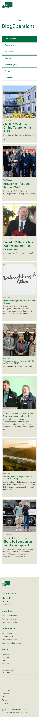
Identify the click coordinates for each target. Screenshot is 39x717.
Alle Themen (10, 39)
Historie (5, 601)
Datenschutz (7, 694)
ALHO (4, 20)
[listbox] (19, 671)
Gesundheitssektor (9, 640)
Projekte (8, 77)
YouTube (5, 664)
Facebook (6, 654)
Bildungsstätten (8, 636)
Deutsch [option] (6, 673)
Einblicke (12, 20)
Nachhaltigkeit (11, 65)
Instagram (6, 657)
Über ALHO (6, 598)
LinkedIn (5, 661)
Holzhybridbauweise (10, 622)
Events (8, 58)
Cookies (5, 704)
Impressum (6, 690)
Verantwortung (7, 605)
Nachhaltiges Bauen (10, 619)
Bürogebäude (7, 633)
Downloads (6, 700)
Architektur (9, 45)
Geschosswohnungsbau (11, 643)
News (7, 71)
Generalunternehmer (10, 616)
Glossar (5, 697)
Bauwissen (9, 52)
